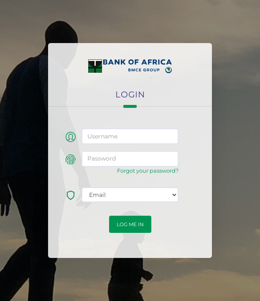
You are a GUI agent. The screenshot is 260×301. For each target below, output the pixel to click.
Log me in (130, 224)
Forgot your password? (147, 171)
